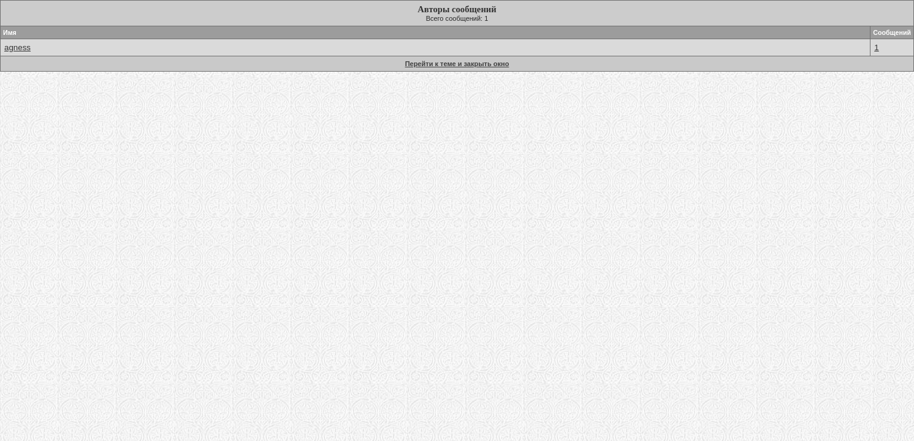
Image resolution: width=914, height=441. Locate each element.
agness (17, 47)
